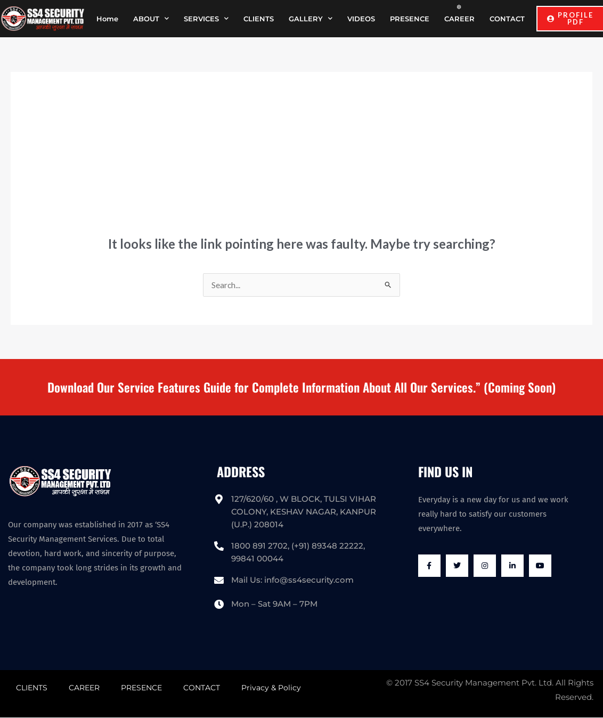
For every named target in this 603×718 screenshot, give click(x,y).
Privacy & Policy (271, 688)
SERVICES (206, 18)
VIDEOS (361, 18)
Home (107, 18)
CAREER (459, 18)
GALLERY (310, 18)
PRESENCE (409, 18)
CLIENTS (258, 18)
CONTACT (507, 18)
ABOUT (151, 18)
